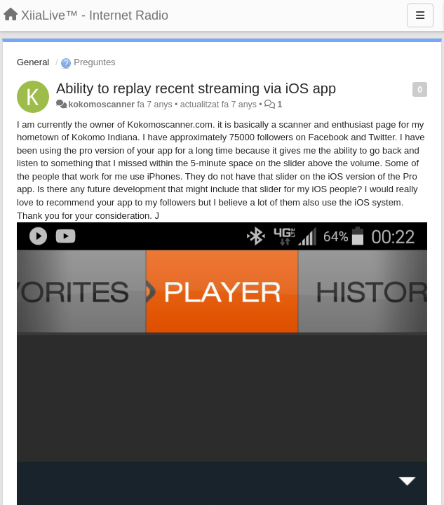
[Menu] (420, 15)
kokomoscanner (101, 104)
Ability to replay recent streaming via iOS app (196, 88)
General (33, 62)
